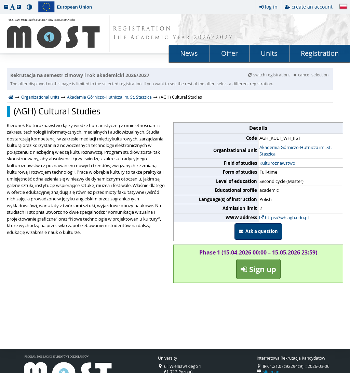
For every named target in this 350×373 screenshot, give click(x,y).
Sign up (258, 269)
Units (269, 53)
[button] (6, 6)
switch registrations (270, 74)
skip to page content (1, 1)
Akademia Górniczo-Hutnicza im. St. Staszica (109, 97)
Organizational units (40, 97)
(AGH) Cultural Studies (57, 111)
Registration (320, 53)
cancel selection (310, 74)
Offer (229, 53)
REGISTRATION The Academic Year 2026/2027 (173, 33)
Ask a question (258, 231)
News (189, 53)
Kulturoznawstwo (277, 163)
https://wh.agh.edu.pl (284, 217)
